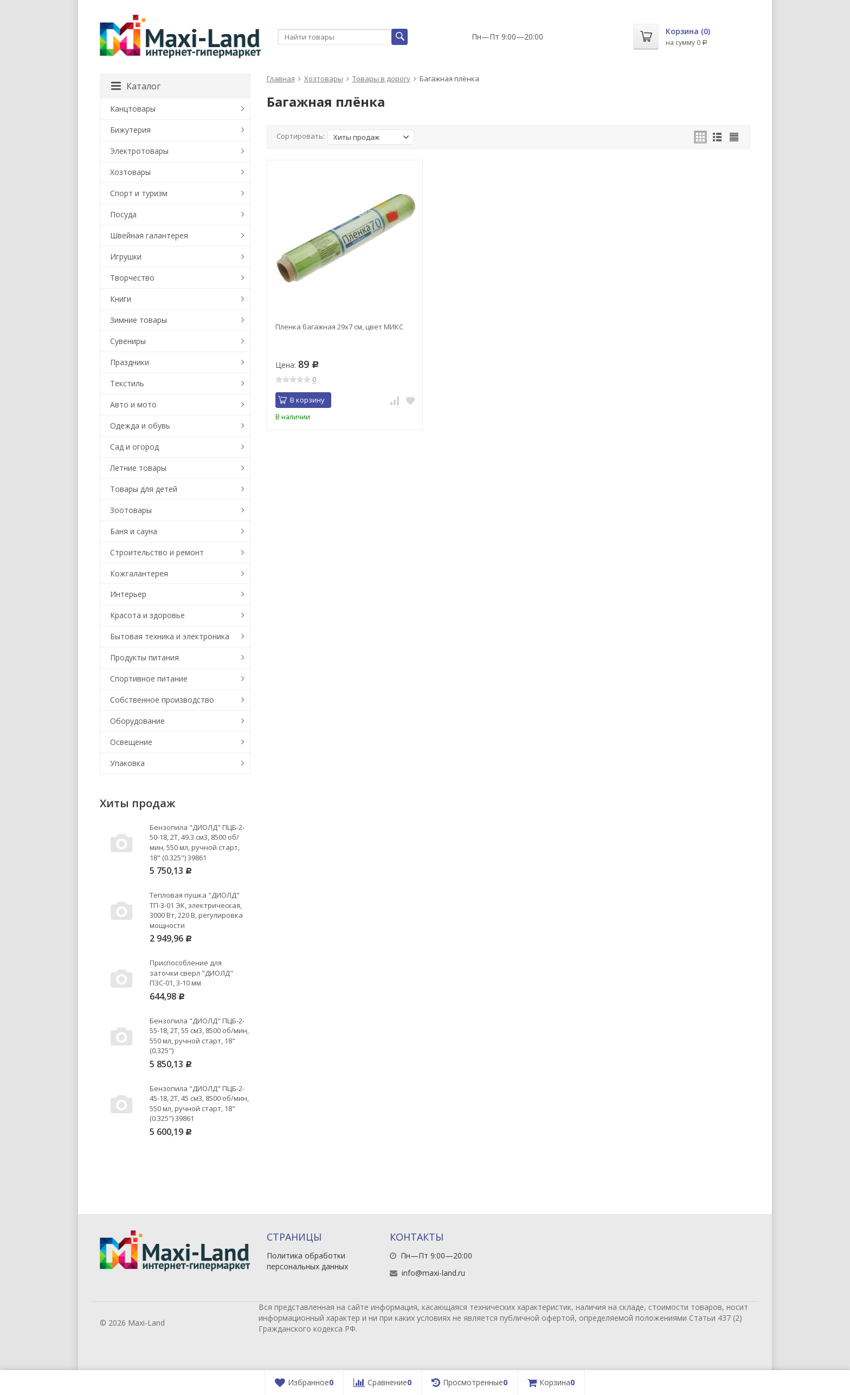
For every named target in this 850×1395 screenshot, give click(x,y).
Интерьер (128, 594)
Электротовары (139, 151)
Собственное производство (162, 700)
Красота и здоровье (147, 615)
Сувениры (128, 341)
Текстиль (127, 383)
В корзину (301, 400)
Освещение (131, 742)
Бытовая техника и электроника (169, 636)
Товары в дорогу (381, 78)
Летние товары (138, 468)
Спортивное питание (149, 678)
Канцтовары (133, 108)
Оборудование (137, 721)
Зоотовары (131, 510)
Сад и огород (134, 447)
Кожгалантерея (139, 573)
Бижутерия (130, 130)
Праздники (129, 362)
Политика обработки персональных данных (307, 1260)
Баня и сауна (133, 531)
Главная (281, 78)
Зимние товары (138, 320)
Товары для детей (143, 489)
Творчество (132, 277)
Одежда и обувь (140, 425)
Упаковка (127, 763)
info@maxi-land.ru (433, 1273)
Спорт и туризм (139, 193)
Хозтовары (323, 78)
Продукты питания (144, 657)
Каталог (135, 86)
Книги (120, 299)
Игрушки (125, 256)
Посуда (123, 214)
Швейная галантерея (149, 235)
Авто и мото (133, 404)
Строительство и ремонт (157, 552)
